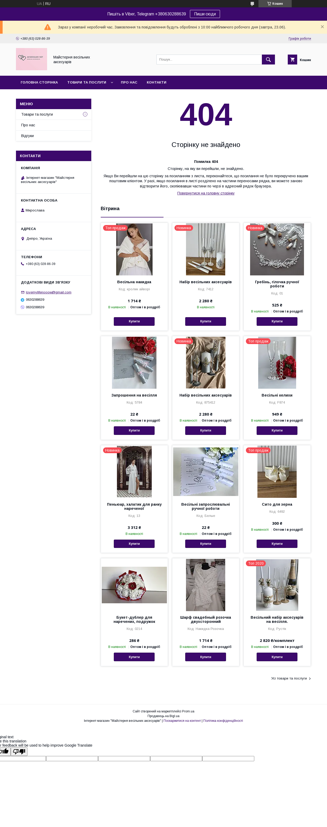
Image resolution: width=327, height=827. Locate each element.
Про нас (129, 82)
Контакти (156, 82)
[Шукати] (268, 59)
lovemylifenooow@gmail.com (48, 292)
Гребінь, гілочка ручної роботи (277, 284)
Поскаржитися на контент (182, 721)
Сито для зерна (277, 504)
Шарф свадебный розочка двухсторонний (205, 619)
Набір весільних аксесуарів (205, 282)
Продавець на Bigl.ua (163, 716)
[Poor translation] (19, 751)
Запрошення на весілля (134, 395)
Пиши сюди (205, 14)
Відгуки (27, 136)
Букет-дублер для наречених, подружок (134, 619)
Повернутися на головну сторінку (206, 193)
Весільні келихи (277, 395)
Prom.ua (188, 711)
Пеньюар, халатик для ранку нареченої (134, 506)
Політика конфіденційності (223, 721)
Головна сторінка (39, 82)
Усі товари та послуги (289, 678)
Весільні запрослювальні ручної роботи (205, 506)
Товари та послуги (86, 82)
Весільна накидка (134, 282)
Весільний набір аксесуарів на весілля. (277, 619)
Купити (134, 321)
